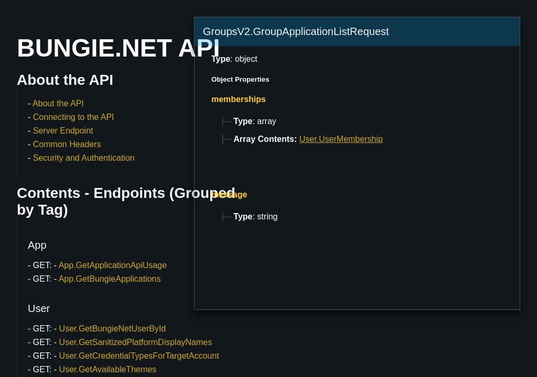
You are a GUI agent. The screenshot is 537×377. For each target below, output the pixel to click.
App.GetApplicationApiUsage (113, 265)
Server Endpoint (63, 130)
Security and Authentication (84, 157)
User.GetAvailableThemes (108, 369)
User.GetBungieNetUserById (112, 328)
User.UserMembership (341, 139)
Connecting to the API (73, 117)
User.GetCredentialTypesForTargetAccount (139, 355)
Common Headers (67, 144)
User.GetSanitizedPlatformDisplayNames (135, 342)
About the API (58, 103)
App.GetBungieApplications (110, 278)
